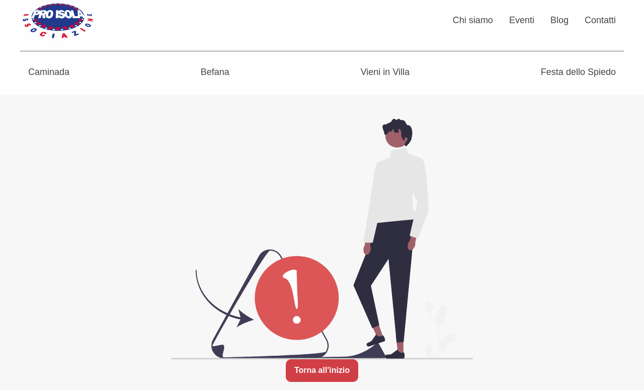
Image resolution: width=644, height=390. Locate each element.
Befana (215, 72)
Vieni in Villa (385, 72)
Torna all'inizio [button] (322, 370)
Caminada (48, 72)
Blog (559, 20)
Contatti (600, 20)
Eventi (521, 20)
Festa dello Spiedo (578, 72)
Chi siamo (473, 20)
